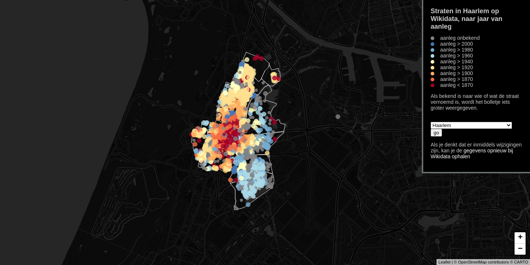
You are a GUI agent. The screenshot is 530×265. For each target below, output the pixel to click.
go (436, 132)
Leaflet (444, 262)
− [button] (520, 249)
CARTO (521, 262)
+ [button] (520, 237)
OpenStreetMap (472, 262)
